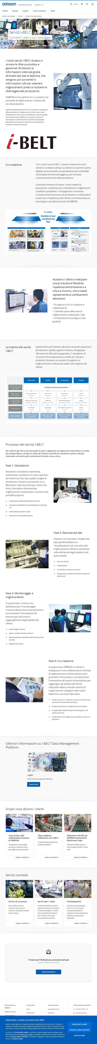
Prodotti (4, 11)
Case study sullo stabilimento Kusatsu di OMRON (19, 838)
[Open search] (74, 4)
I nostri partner (53, 1005)
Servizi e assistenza (39, 11)
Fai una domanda (80, 1013)
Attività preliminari (48, 972)
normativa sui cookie (26, 1034)
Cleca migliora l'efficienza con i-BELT (48, 836)
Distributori (51, 1013)
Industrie (25, 11)
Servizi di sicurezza (17, 901)
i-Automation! (30, 1013)
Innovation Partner (53, 1009)
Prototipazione (74, 901)
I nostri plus (30, 1005)
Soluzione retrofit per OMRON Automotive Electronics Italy (77, 838)
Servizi (20, 16)
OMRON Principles (10, 1012)
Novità (53, 11)
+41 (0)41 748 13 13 (80, 1009)
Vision (28, 1009)
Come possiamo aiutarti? (82, 1005)
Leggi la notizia (22, 857)
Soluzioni (15, 11)
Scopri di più (33, 784)
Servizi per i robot (46, 901)
